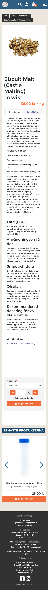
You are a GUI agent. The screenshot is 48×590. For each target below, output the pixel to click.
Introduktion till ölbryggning (25, 565)
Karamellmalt (24, 16)
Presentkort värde (25, 573)
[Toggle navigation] (45, 4)
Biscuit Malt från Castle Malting (21, 343)
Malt (13, 16)
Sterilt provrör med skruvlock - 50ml (24, 483)
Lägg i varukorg (24, 404)
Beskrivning (14, 112)
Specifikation (33, 112)
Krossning (11, 381)
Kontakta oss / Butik (25, 570)
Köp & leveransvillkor (25, 562)
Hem (5, 16)
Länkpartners (25, 567)
